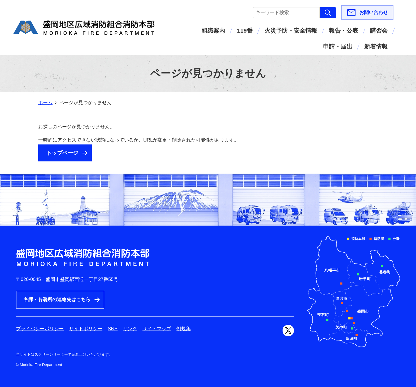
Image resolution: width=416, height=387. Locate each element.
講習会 (379, 30)
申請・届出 (337, 46)
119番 (245, 30)
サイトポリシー (85, 328)
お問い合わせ (373, 12)
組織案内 (213, 30)
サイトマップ (156, 328)
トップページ (62, 153)
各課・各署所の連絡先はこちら (57, 299)
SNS (113, 328)
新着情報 (376, 46)
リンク (130, 328)
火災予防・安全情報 (291, 30)
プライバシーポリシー (40, 328)
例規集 (183, 328)
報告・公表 (343, 30)
